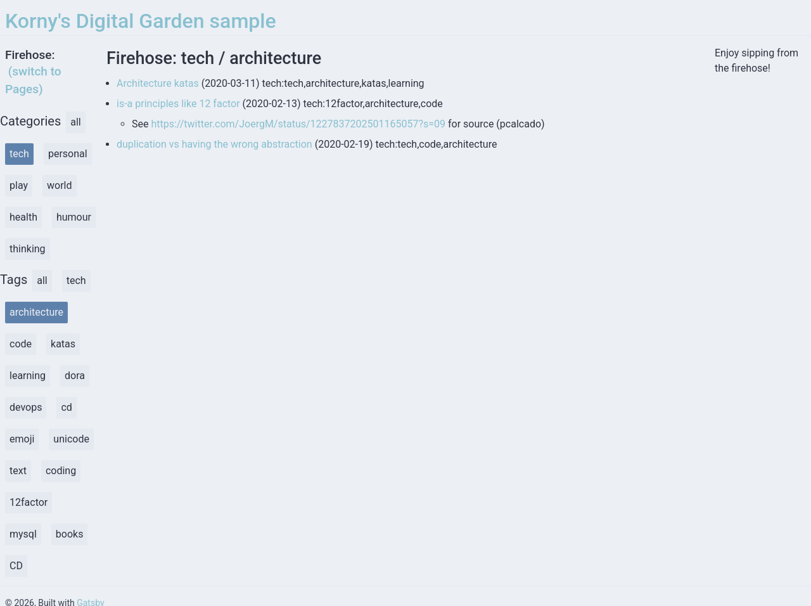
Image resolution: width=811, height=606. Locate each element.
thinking (28, 249)
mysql (23, 534)
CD (16, 566)
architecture (36, 312)
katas (63, 344)
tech (19, 154)
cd (66, 407)
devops (26, 407)
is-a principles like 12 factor (178, 104)
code (21, 344)
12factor (29, 502)
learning (28, 376)
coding (61, 471)
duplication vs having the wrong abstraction (214, 144)
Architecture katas (158, 83)
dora (75, 376)
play (19, 185)
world (59, 185)
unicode (71, 439)
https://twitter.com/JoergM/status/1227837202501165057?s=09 (298, 124)
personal (67, 154)
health (23, 217)
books (70, 534)
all (75, 122)
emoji (22, 439)
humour (73, 217)
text (18, 471)
